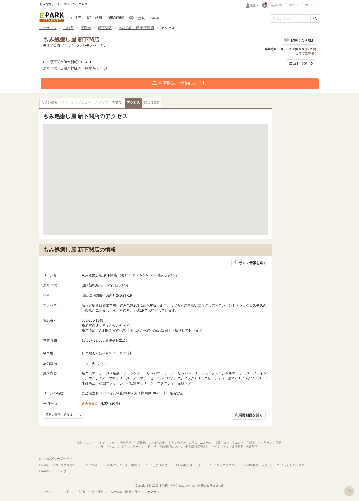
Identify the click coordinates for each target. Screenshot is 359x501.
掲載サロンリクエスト (229, 442)
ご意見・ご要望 (144, 17)
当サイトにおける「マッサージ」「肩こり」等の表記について (141, 446)
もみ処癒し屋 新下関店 (136, 28)
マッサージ (48, 28)
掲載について (85, 442)
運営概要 (237, 446)
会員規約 (126, 442)
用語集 (250, 442)
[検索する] (315, 18)
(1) (117, 102)
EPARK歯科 (89, 465)
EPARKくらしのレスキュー (292, 465)
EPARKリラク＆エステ (51, 17)
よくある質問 (157, 442)
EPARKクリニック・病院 (120, 465)
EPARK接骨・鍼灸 (255, 465)
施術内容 (116, 18)
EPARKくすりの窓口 (156, 465)
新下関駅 (105, 28)
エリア (75, 18)
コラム (193, 442)
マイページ (312, 5)
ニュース (206, 442)
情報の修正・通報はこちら (63, 414)
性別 (254, 5)
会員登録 (277, 5)
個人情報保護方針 (197, 446)
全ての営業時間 (306, 53)
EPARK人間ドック (188, 465)
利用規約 (140, 442)
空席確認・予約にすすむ (179, 83)
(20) (151, 102)
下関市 (86, 28)
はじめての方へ (107, 442)
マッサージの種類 (269, 442)
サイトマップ (220, 446)
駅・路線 (95, 18)
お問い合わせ (177, 442)
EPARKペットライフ (53, 471)
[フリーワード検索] (290, 18)
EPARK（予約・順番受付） (57, 465)
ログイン (294, 5)
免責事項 (252, 446)
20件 (299, 64)
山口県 (68, 28)
